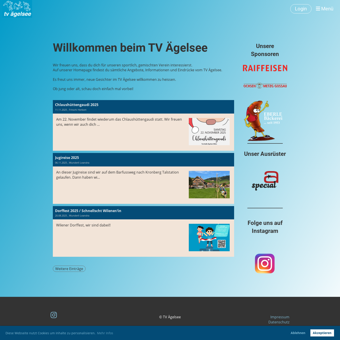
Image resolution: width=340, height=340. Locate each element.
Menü (324, 9)
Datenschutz (278, 322)
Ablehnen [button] (298, 333)
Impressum (279, 317)
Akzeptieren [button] (322, 333)
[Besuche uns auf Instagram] (54, 315)
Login (301, 9)
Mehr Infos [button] (105, 333)
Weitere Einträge (69, 268)
